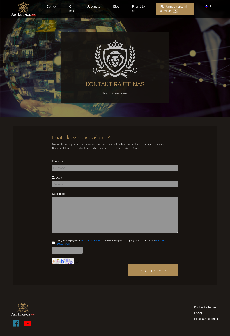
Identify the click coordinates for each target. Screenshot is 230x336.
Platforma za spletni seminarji (173, 9)
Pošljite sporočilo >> (153, 270)
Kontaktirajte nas (205, 307)
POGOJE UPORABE (90, 240)
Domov (51, 6)
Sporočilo (58, 193)
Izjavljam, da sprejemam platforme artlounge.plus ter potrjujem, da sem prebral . (111, 242)
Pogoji (198, 313)
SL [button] (209, 6)
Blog (116, 6)
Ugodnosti (93, 6)
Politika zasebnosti (206, 319)
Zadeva (57, 177)
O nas (71, 9)
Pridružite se (138, 9)
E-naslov (58, 161)
